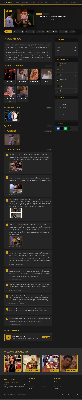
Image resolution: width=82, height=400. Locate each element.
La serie (17, 2)
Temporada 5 (14, 5)
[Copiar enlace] (69, 128)
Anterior (38, 22)
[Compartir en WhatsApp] (65, 128)
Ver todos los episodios (66, 118)
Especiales (47, 2)
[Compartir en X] (61, 128)
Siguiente (45, 22)
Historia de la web (58, 384)
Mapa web (63, 394)
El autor (56, 381)
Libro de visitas (57, 386)
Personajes (25, 2)
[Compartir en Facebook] (58, 128)
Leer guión (46, 337)
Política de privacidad (72, 394)
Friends (8, 2)
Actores (33, 2)
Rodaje (40, 2)
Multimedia (56, 2)
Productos (65, 2)
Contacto (74, 2)
